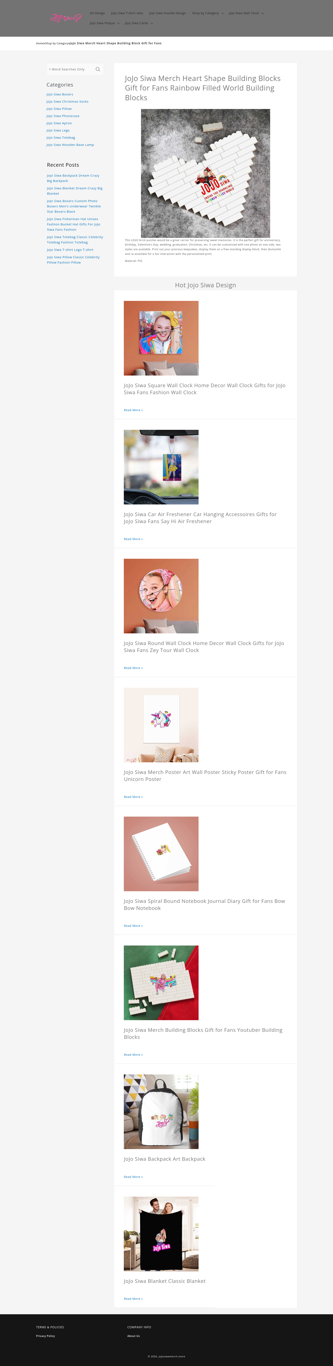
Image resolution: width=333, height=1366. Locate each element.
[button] (207, 13)
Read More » (133, 410)
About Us (133, 1336)
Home (40, 43)
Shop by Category (57, 43)
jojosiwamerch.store (172, 1356)
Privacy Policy (45, 1336)
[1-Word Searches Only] (70, 69)
